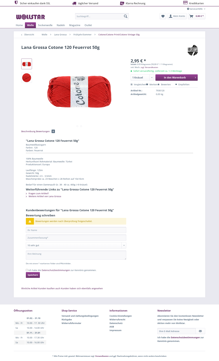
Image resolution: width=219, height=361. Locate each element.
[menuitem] (102, 17)
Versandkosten (102, 356)
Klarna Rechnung (132, 3)
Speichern (33, 274)
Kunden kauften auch (49, 288)
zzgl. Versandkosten (149, 67)
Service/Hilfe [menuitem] (195, 8)
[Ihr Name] (76, 230)
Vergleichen (138, 84)
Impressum (115, 330)
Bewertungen (45, 131)
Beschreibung (28, 131)
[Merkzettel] (163, 16)
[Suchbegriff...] (102, 16)
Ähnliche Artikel (29, 288)
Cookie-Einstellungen (120, 315)
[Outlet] (88, 25)
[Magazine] (74, 25)
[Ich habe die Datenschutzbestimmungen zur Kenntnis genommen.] (27, 270)
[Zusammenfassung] (76, 238)
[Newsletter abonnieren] (200, 331)
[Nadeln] (61, 25)
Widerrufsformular (71, 323)
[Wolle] (30, 25)
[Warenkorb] (196, 16)
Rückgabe (67, 319)
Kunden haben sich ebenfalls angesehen (82, 288)
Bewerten (164, 84)
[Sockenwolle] (45, 25)
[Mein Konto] (177, 16)
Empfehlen (182, 84)
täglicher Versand (85, 3)
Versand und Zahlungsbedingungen (80, 315)
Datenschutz (116, 323)
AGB (111, 326)
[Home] (19, 25)
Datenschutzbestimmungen (56, 270)
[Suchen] (125, 16)
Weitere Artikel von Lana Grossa (43, 196)
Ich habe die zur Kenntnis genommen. (62, 270)
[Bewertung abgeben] (76, 245)
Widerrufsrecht (117, 319)
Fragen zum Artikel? (37, 193)
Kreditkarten (193, 3)
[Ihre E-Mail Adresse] (176, 331)
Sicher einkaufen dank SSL (32, 3)
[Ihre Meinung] (76, 255)
